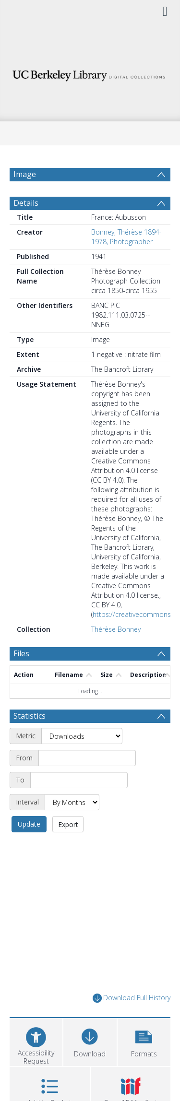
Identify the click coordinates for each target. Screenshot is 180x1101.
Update (29, 824)
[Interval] (72, 802)
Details (25, 203)
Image (24, 174)
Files (21, 653)
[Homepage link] (90, 73)
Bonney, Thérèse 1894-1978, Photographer (126, 236)
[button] (144, 1041)
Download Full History (131, 998)
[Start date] (87, 758)
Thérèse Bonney (116, 629)
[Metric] (81, 736)
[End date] (79, 780)
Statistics (29, 715)
